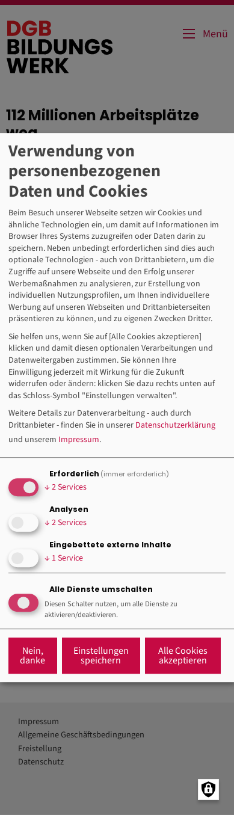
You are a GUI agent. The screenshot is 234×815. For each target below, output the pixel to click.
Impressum (78, 440)
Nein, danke (32, 655)
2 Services (66, 487)
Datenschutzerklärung (175, 425)
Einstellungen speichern (101, 655)
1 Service (64, 558)
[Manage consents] (208, 789)
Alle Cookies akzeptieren (183, 655)
